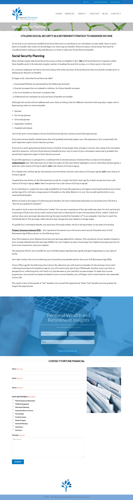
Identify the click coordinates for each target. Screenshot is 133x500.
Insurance (18, 430)
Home (59, 13)
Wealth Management (22, 404)
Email (17, 378)
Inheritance (19, 427)
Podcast (95, 13)
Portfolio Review (20, 417)
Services (70, 13)
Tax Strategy (19, 414)
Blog (105, 13)
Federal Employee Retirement (25, 401)
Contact (116, 13)
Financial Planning (21, 424)
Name (17, 369)
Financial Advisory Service (24, 411)
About (82, 13)
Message (18, 435)
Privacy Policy (83, 497)
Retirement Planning (22, 407)
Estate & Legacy (20, 420)
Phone (17, 388)
